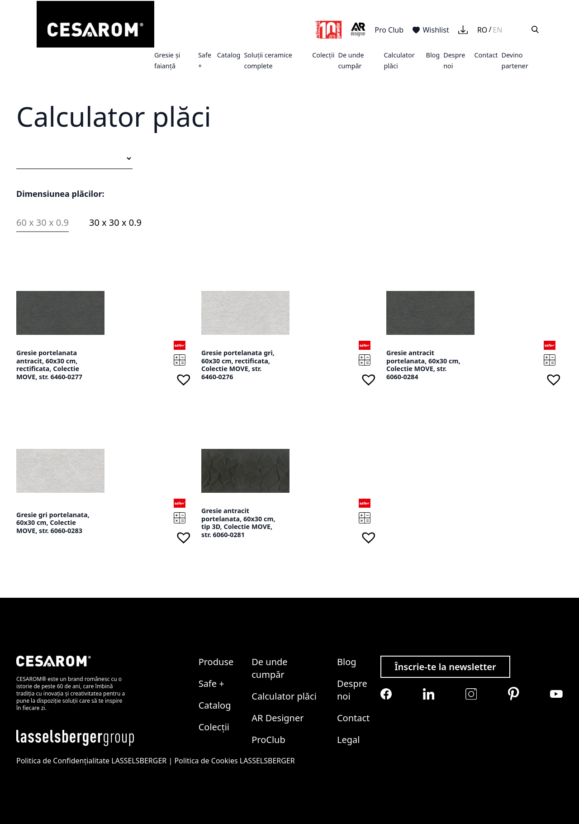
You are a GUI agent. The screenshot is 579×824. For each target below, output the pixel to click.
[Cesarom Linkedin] (428, 694)
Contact (486, 55)
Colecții (323, 55)
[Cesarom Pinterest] (513, 693)
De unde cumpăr (351, 60)
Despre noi (352, 689)
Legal (348, 740)
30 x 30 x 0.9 (115, 222)
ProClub (268, 740)
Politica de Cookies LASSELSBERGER (234, 761)
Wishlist (431, 30)
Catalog (229, 55)
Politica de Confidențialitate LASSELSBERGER (91, 761)
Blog (433, 55)
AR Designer (278, 718)
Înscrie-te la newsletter (445, 667)
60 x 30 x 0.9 (42, 222)
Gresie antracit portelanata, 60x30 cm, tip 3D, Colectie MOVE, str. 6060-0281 (238, 522)
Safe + (211, 683)
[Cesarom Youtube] (556, 694)
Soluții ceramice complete (268, 60)
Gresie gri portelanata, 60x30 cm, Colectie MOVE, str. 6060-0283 (53, 522)
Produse (216, 662)
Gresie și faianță (167, 60)
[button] (184, 379)
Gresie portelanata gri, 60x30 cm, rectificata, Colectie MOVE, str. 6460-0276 (238, 364)
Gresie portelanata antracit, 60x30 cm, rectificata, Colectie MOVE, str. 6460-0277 (49, 364)
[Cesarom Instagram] (471, 694)
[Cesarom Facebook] (386, 694)
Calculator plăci (284, 696)
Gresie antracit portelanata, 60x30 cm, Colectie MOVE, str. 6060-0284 (423, 364)
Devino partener (515, 60)
